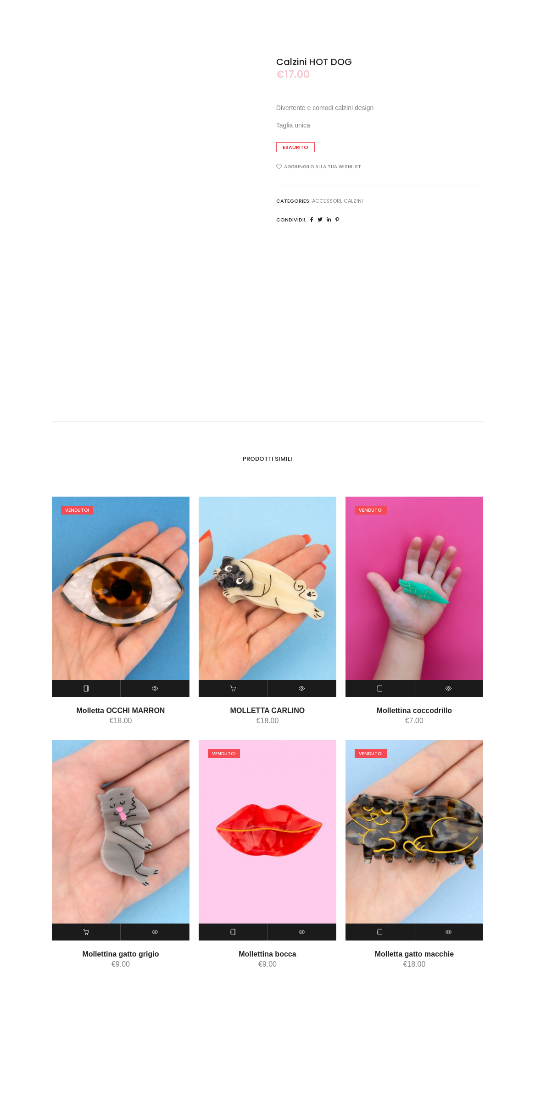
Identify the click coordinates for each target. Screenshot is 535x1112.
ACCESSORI (326, 201)
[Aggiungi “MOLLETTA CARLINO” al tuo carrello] (233, 688)
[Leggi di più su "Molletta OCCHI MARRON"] (86, 688)
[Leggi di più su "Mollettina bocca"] (233, 931)
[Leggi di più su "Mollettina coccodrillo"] (380, 688)
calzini (353, 201)
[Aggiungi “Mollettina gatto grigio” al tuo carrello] (86, 931)
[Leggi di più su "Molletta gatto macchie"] (380, 931)
